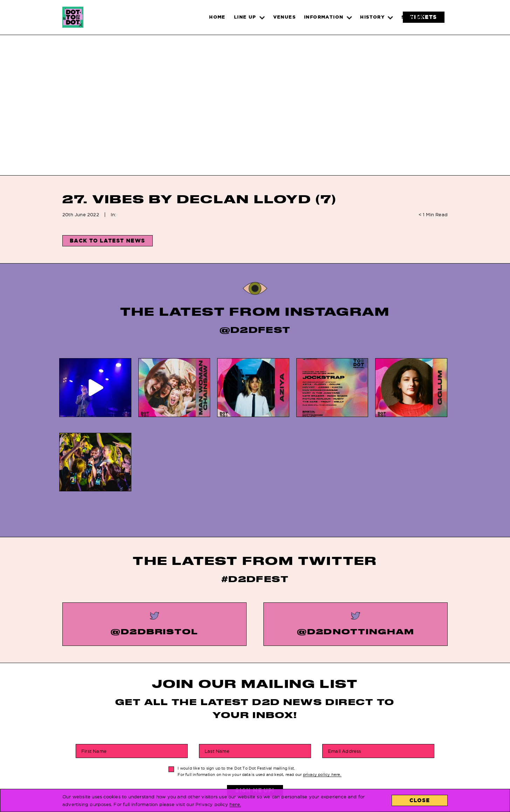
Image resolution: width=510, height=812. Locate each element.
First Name (93, 667)
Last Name (217, 667)
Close (419, 800)
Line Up (165, 775)
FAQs (239, 746)
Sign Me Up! (254, 707)
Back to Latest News (107, 241)
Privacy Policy (254, 766)
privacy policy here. (322, 691)
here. (235, 804)
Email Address (344, 667)
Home (162, 746)
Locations (324, 746)
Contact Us (326, 755)
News (162, 755)
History (243, 755)
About (318, 766)
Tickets (166, 766)
